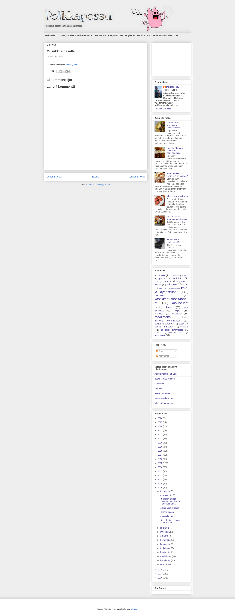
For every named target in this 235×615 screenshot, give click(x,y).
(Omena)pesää (167, 512)
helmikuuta (165, 560)
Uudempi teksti (54, 176)
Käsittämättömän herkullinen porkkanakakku (175, 150)
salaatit (184, 326)
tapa (170, 333)
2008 (160, 569)
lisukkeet (177, 313)
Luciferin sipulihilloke (169, 508)
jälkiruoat (172, 284)
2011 (160, 479)
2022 (160, 434)
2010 (160, 483)
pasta (181, 324)
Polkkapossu (172, 87)
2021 (160, 438)
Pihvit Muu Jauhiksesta (177, 196)
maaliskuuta (166, 556)
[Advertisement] (96, 162)
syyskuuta (165, 532)
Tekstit (160, 351)
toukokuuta (165, 548)
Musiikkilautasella (168, 516)
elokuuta (164, 536)
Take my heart (72, 65)
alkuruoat (160, 275)
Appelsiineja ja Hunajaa (165, 374)
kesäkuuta (165, 544)
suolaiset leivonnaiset (172, 330)
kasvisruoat (179, 303)
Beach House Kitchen (165, 379)
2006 (160, 578)
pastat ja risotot (164, 326)
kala (186, 284)
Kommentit (162, 356)
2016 (160, 459)
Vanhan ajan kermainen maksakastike (173, 125)
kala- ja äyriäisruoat (171, 290)
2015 (160, 463)
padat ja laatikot (164, 323)
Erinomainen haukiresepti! (173, 240)
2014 (160, 467)
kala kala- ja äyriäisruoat (168, 288)
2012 (160, 475)
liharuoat (159, 313)
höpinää (176, 278)
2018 (160, 451)
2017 (160, 455)
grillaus (162, 278)
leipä (177, 310)
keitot (169, 307)
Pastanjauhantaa (162, 393)
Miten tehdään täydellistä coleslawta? (177, 174)
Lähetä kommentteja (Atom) (98, 184)
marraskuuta (166, 495)
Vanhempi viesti (137, 176)
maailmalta (163, 317)
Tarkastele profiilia (163, 109)
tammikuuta (166, 564)
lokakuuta (165, 528)
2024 (160, 426)
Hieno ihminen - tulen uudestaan (170, 521)
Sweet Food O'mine (164, 398)
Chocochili (159, 383)
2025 (160, 422)
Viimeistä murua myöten (166, 403)
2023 (160, 430)
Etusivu (95, 176)
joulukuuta (165, 491)
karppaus (160, 295)
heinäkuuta (165, 540)
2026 (160, 418)
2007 (160, 574)
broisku (174, 276)
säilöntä (158, 333)
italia (156, 282)
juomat (167, 281)
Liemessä (159, 388)
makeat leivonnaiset (167, 320)
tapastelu (160, 335)
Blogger (134, 609)
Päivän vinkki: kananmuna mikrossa (177, 217)
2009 (160, 487)
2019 (160, 447)
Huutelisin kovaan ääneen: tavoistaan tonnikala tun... (170, 501)
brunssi (185, 275)
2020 (160, 443)
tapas (181, 333)
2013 (160, 471)
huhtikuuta (165, 552)
